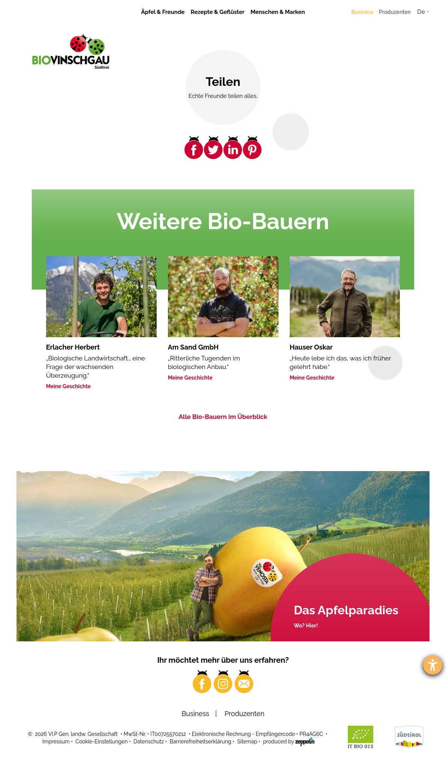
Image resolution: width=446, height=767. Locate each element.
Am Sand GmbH (193, 347)
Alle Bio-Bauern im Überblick (223, 416)
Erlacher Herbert (73, 347)
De (421, 11)
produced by (288, 741)
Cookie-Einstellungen (101, 741)
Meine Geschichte (68, 386)
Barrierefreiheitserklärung (200, 741)
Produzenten (395, 12)
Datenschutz (148, 741)
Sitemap (247, 741)
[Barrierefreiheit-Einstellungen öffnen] (432, 665)
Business (362, 12)
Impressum (56, 741)
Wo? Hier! (306, 626)
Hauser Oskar (311, 347)
